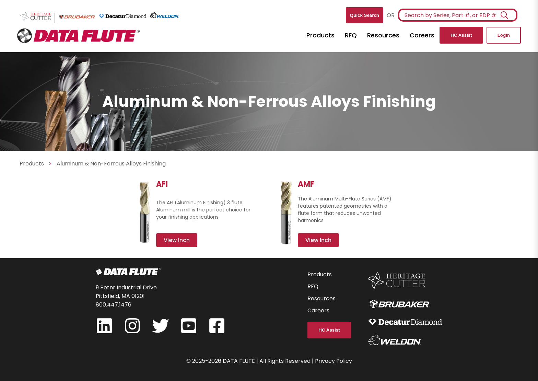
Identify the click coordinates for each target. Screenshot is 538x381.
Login (504, 35)
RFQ (351, 35)
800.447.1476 (113, 305)
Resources (383, 35)
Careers (422, 35)
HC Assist (461, 35)
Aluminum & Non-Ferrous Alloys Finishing (111, 164)
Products (320, 35)
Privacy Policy (333, 361)
